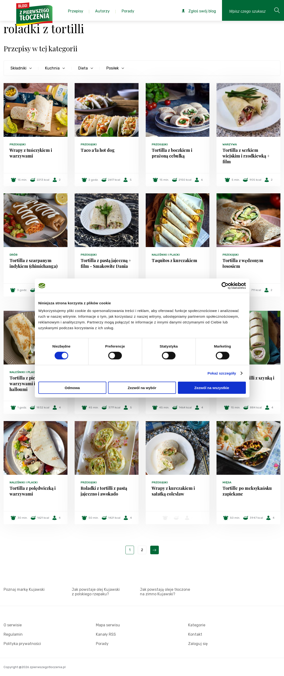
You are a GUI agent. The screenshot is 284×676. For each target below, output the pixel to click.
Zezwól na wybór (142, 388)
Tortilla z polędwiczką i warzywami (33, 491)
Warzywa (229, 144)
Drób (13, 254)
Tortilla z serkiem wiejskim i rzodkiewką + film (246, 155)
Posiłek (112, 68)
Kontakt (195, 634)
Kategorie (196, 625)
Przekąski (18, 144)
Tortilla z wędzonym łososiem (242, 263)
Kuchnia (52, 68)
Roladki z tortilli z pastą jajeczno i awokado (104, 491)
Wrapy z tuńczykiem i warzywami (31, 153)
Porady (102, 643)
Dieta (83, 68)
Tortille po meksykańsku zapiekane (247, 491)
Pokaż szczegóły (221, 373)
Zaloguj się (198, 643)
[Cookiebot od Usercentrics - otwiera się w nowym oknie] (225, 285)
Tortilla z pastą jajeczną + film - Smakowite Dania (106, 263)
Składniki (18, 68)
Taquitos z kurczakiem (174, 260)
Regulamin (13, 634)
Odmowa (72, 388)
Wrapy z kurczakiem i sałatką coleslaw (173, 491)
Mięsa (226, 482)
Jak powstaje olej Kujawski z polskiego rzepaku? (96, 591)
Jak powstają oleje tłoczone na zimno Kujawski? (165, 591)
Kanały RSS (106, 634)
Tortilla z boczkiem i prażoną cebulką (172, 153)
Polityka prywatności (22, 643)
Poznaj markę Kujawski (24, 589)
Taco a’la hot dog (98, 150)
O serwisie (13, 625)
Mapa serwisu (108, 625)
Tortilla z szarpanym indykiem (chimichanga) (33, 263)
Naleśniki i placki (166, 254)
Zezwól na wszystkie (211, 388)
